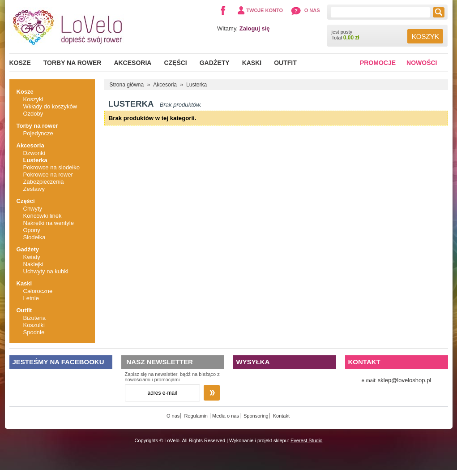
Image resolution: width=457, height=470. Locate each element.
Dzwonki (34, 153)
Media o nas (225, 415)
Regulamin (196, 415)
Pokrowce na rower (48, 174)
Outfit (285, 62)
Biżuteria (34, 318)
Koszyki (33, 99)
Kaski (252, 62)
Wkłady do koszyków (50, 106)
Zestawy (34, 188)
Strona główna (127, 85)
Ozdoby (33, 113)
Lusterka (35, 160)
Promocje (378, 62)
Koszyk (425, 36)
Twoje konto (264, 10)
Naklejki (33, 264)
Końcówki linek (42, 215)
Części (175, 62)
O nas (312, 10)
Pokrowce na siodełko (51, 167)
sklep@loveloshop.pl (404, 380)
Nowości (421, 62)
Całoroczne (38, 291)
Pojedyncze (38, 133)
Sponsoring (256, 415)
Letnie (31, 298)
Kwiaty (31, 257)
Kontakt (281, 415)
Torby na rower (72, 62)
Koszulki (34, 325)
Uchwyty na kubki (45, 271)
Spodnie (34, 332)
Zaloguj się (254, 28)
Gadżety (215, 62)
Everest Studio (306, 440)
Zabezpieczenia (43, 181)
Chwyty (33, 208)
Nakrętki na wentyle (48, 223)
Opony (31, 230)
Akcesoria (132, 62)
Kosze (20, 62)
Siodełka (34, 237)
